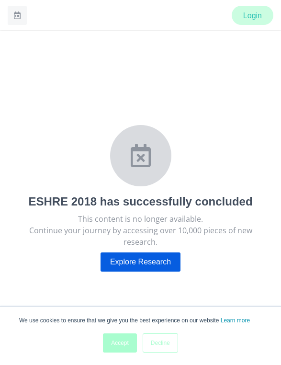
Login (252, 15)
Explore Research (140, 262)
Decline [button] (160, 343)
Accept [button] (120, 343)
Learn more (235, 320)
